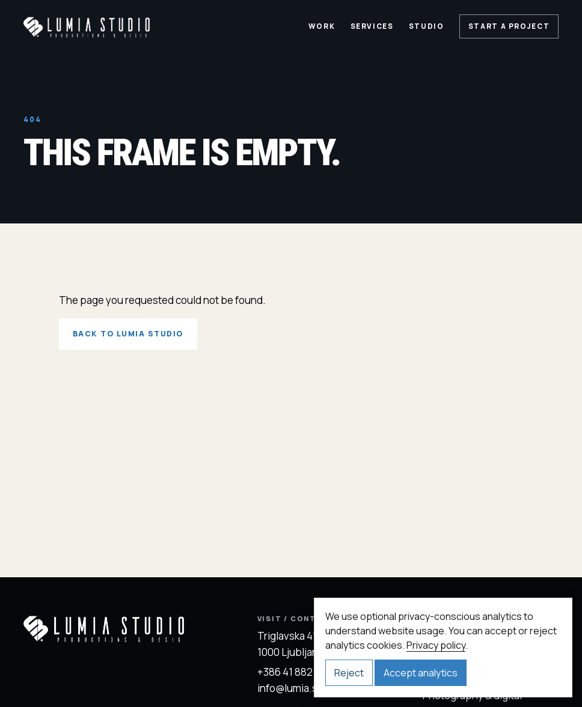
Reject (349, 672)
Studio (426, 26)
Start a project (509, 26)
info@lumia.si (288, 688)
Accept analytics (421, 672)
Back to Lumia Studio (128, 334)
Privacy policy (435, 645)
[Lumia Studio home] (87, 26)
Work (321, 26)
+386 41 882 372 (294, 672)
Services (372, 26)
